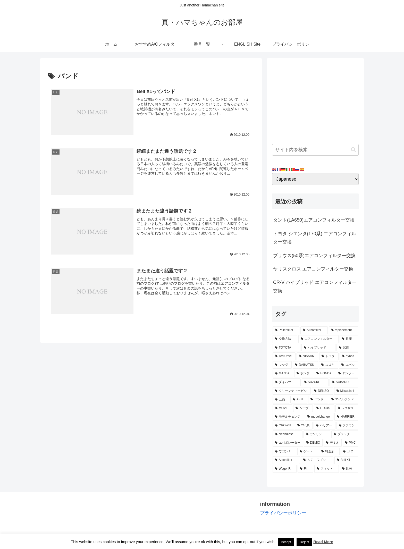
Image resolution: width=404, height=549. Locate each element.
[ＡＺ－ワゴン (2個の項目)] (317, 460)
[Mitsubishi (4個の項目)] (346, 391)
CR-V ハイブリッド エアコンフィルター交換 (315, 286)
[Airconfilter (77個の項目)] (313, 330)
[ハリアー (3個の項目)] (324, 425)
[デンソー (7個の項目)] (347, 373)
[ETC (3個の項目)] (349, 451)
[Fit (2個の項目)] (305, 469)
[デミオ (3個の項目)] (333, 443)
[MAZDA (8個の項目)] (283, 373)
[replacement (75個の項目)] (343, 330)
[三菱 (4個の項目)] (281, 399)
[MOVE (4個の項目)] (282, 408)
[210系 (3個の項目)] (304, 425)
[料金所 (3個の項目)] (329, 451)
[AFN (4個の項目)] (298, 399)
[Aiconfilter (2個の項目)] (286, 460)
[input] (315, 150)
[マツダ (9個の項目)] (282, 365)
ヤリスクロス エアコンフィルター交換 (313, 269)
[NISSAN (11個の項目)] (307, 356)
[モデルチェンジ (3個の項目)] (288, 417)
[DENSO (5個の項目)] (322, 391)
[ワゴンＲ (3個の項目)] (284, 451)
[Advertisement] (315, 99)
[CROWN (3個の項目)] (283, 425)
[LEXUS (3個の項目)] (324, 408)
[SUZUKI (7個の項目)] (315, 382)
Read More (323, 541)
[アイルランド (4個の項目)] (343, 399)
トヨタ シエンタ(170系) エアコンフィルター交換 (314, 237)
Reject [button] (304, 542)
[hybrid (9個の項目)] (349, 356)
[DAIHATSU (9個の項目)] (305, 365)
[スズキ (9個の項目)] (328, 365)
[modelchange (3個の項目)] (319, 417)
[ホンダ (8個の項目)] (303, 373)
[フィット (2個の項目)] (326, 469)
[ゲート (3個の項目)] (307, 451)
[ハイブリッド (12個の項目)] (318, 348)
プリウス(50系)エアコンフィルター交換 (314, 255)
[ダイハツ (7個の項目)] (287, 382)
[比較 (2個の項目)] (349, 469)
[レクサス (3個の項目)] (346, 408)
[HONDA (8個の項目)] (324, 373)
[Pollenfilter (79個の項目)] (286, 330)
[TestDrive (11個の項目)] (284, 356)
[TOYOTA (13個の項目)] (286, 348)
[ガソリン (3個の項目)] (317, 434)
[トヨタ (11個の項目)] (329, 356)
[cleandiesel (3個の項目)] (287, 434)
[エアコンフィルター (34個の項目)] (318, 339)
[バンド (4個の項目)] (318, 399)
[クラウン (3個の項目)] (347, 425)
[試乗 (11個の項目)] (347, 348)
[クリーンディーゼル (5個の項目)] (292, 391)
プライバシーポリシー (283, 513)
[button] (353, 150)
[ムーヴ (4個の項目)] (303, 408)
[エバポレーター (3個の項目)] (288, 443)
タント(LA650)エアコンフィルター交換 (314, 220)
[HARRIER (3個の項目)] (346, 417)
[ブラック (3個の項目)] (344, 434)
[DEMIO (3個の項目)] (313, 443)
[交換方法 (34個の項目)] (285, 339)
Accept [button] (286, 542)
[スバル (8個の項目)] (348, 365)
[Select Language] (315, 179)
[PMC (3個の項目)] (350, 443)
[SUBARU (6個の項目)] (344, 382)
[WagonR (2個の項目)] (285, 469)
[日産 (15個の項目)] (349, 339)
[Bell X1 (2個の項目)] (346, 460)
